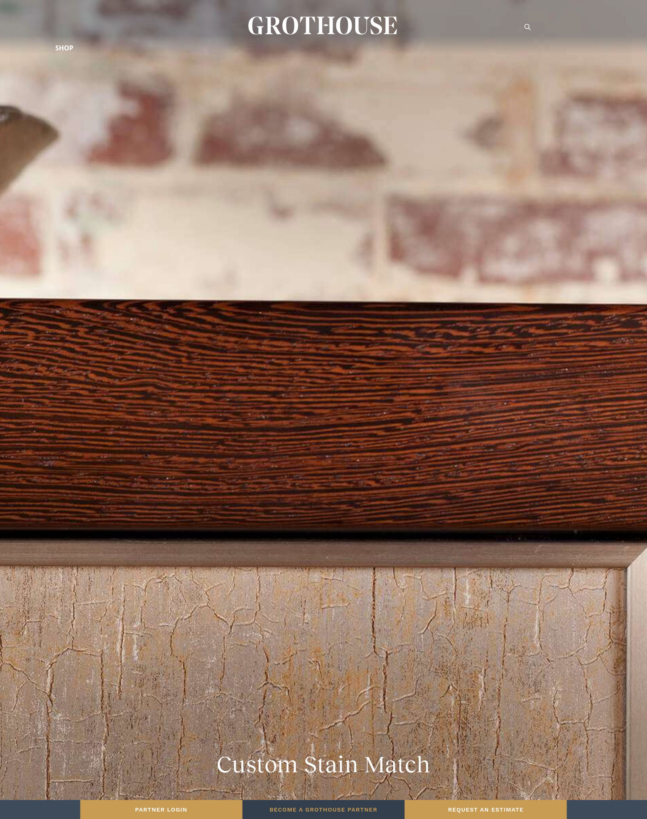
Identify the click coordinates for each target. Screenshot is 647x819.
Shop (64, 47)
